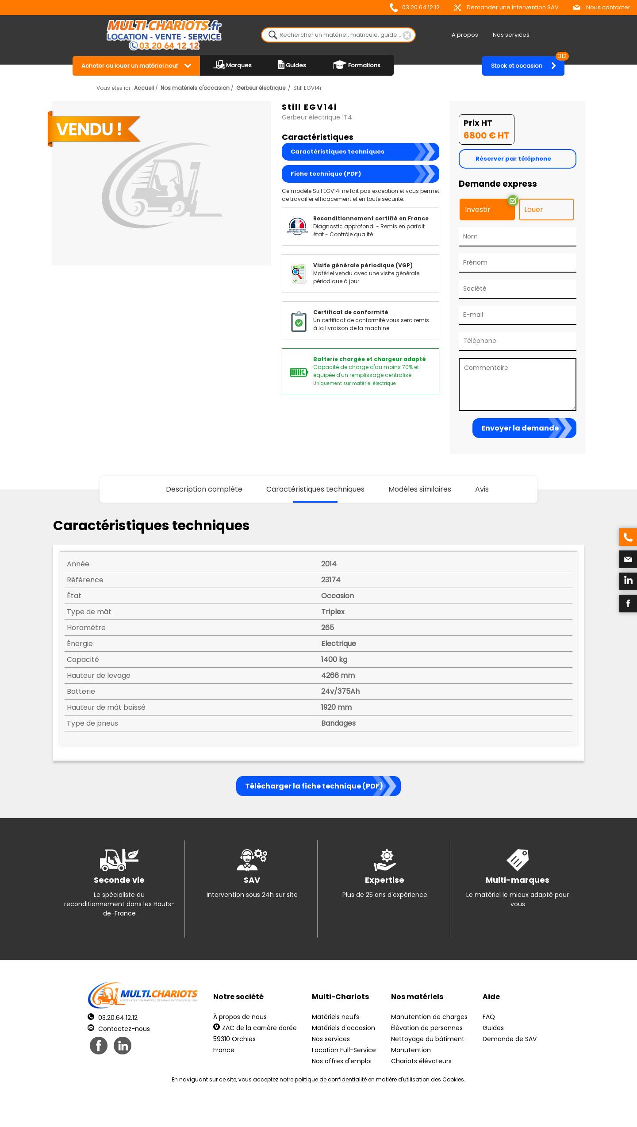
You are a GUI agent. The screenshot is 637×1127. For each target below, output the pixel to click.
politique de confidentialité (331, 1079)
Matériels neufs (335, 1016)
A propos (465, 35)
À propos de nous (240, 1016)
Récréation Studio (387, 1109)
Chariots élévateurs (421, 1061)
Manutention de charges (429, 1016)
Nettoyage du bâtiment (427, 1039)
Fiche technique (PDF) (326, 173)
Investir (478, 209)
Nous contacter (601, 7)
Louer (533, 209)
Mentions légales (316, 1109)
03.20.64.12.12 (415, 7)
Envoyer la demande (520, 428)
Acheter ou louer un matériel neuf (129, 66)
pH (453, 1109)
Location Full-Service (344, 1050)
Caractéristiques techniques (337, 151)
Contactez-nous (119, 1028)
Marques (232, 64)
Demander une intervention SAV (506, 7)
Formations (356, 64)
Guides (292, 64)
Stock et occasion (527, 63)
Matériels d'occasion (343, 1027)
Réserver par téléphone (513, 158)
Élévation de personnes (427, 1027)
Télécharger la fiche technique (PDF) (314, 786)
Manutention (411, 1050)
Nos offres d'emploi (342, 1061)
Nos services (511, 35)
